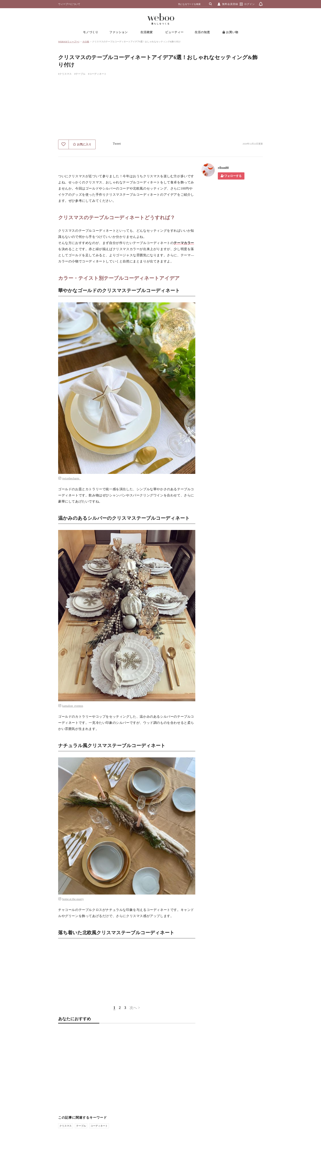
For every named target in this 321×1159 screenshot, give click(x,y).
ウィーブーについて (69, 4)
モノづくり (90, 32)
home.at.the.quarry (73, 899)
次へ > (135, 1008)
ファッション (118, 32)
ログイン (249, 4)
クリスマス (65, 1125)
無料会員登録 (230, 4)
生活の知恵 (202, 32)
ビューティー (174, 32)
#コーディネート (97, 73)
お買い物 (230, 32)
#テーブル (79, 73)
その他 (85, 41)
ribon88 (223, 167)
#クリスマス (65, 73)
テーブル (81, 1125)
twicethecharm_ (71, 478)
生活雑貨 (146, 32)
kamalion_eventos (72, 705)
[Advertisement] (160, 109)
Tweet (117, 143)
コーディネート (99, 1125)
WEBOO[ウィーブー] (68, 41)
